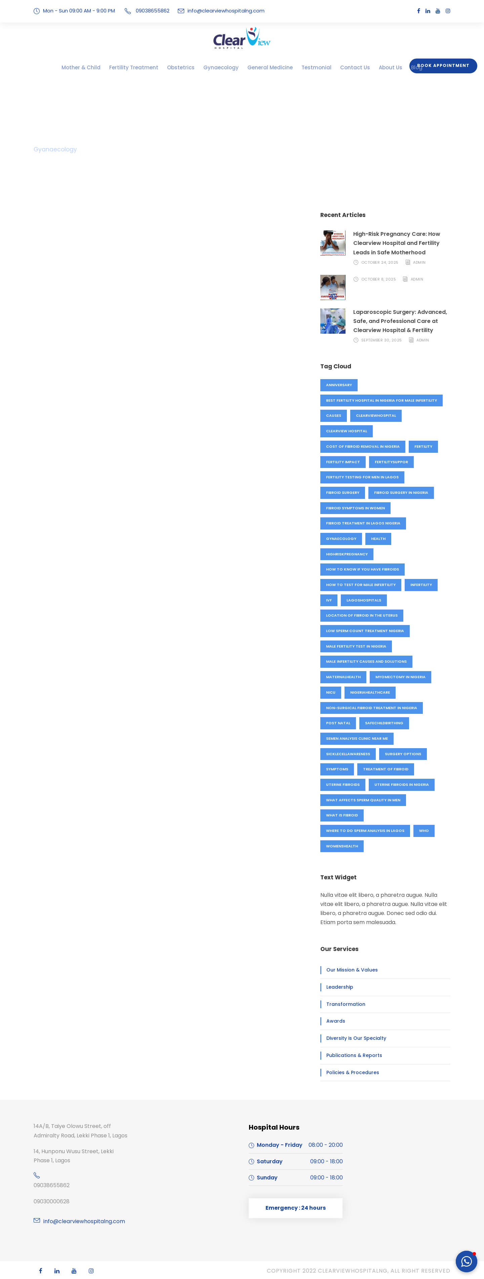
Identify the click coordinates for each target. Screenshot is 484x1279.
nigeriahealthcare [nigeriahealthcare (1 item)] (370, 692)
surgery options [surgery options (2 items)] (406, 754)
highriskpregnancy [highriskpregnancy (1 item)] (347, 554)
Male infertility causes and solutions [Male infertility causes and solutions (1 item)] (367, 661)
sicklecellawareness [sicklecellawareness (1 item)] (349, 754)
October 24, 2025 (379, 262)
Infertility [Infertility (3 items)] (421, 585)
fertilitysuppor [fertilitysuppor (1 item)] (391, 462)
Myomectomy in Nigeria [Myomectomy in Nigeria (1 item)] (400, 677)
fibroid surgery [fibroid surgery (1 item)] (343, 492)
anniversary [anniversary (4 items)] (339, 385)
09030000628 (50, 1201)
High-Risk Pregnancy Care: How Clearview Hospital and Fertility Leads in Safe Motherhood (401, 243)
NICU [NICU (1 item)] (330, 692)
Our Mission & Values (348, 970)
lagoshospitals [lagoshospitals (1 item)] (363, 600)
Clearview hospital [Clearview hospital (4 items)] (347, 431)
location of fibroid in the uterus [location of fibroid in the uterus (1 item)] (361, 615)
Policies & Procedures (349, 1072)
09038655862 (50, 1185)
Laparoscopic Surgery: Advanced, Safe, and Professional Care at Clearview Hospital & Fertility (396, 321)
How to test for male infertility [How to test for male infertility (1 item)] (360, 585)
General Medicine (265, 67)
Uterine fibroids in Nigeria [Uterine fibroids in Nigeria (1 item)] (404, 784)
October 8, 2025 (378, 279)
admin (418, 262)
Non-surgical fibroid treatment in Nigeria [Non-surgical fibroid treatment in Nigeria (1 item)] (371, 708)
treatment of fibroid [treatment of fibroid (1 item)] (384, 769)
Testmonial (305, 67)
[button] (466, 1261)
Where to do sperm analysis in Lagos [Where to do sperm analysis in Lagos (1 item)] (365, 831)
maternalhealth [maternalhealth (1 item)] (343, 677)
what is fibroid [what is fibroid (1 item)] (342, 815)
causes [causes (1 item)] (333, 415)
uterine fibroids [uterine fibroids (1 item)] (343, 784)
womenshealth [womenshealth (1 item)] (342, 846)
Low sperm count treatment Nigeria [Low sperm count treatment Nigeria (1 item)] (364, 631)
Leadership (338, 987)
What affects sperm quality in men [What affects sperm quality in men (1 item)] (363, 800)
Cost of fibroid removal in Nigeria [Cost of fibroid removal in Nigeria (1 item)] (362, 446)
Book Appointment (446, 65)
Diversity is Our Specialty (352, 1038)
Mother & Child (101, 67)
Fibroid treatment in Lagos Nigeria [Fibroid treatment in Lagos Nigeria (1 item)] (363, 523)
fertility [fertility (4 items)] (423, 446)
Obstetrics (186, 67)
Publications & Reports (350, 1055)
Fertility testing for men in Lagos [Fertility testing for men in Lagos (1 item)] (362, 477)
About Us (370, 67)
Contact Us (338, 67)
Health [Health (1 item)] (377, 539)
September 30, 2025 (382, 340)
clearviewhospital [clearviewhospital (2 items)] (376, 415)
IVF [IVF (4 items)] (329, 600)
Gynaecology (222, 67)
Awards (334, 1021)
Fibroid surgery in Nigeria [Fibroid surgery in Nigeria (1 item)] (403, 492)
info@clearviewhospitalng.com (216, 10)
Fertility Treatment (146, 67)
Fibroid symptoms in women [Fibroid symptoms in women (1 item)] (355, 508)
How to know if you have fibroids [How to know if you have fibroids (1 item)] (361, 569)
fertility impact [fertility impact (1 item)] (343, 462)
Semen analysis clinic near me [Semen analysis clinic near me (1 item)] (358, 738)
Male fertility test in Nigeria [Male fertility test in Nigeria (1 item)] (357, 646)
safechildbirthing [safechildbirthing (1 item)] (383, 723)
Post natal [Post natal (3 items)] (337, 723)
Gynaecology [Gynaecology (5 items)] (340, 539)
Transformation (342, 1004)
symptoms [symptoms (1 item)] (336, 769)
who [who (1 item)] (424, 831)
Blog (395, 67)
